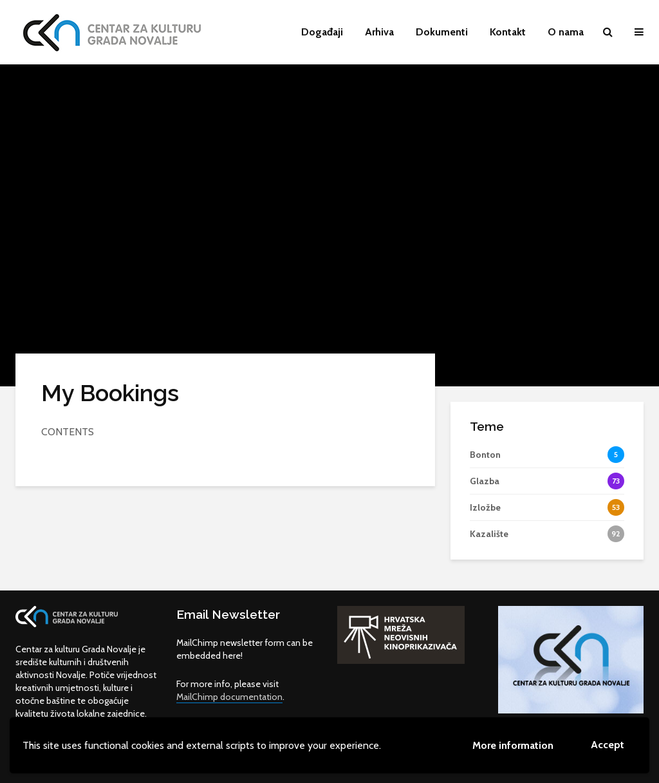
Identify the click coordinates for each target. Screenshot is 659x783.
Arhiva (379, 32)
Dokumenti (442, 32)
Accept (607, 745)
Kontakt (508, 32)
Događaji (322, 32)
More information (512, 745)
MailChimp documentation (229, 697)
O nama (566, 32)
